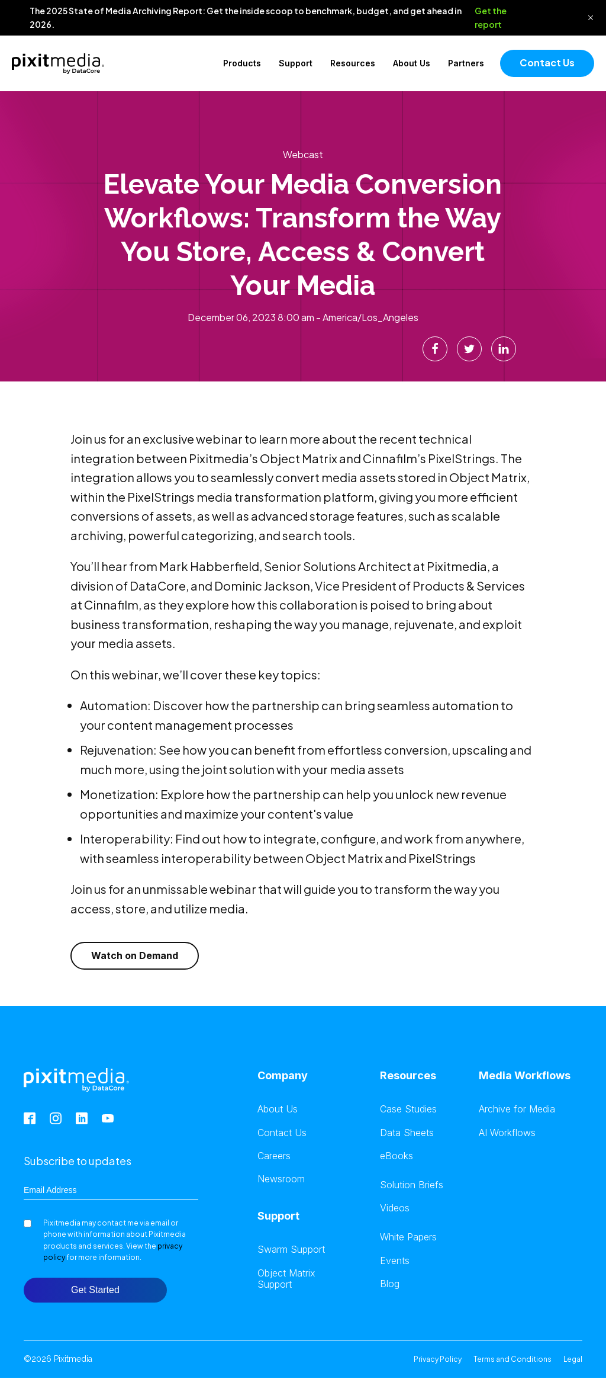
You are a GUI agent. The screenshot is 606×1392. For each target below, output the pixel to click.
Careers (274, 1156)
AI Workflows (507, 1132)
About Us (411, 63)
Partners (466, 63)
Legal (572, 1359)
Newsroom (281, 1179)
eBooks (396, 1156)
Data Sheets (407, 1132)
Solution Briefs (411, 1185)
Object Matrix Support (286, 1279)
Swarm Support (291, 1249)
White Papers (408, 1237)
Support (295, 63)
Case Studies (408, 1109)
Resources (352, 63)
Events (395, 1260)
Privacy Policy (438, 1359)
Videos (395, 1208)
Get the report (491, 17)
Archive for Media (517, 1109)
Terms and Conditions (512, 1359)
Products (242, 63)
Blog (389, 1284)
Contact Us (547, 62)
